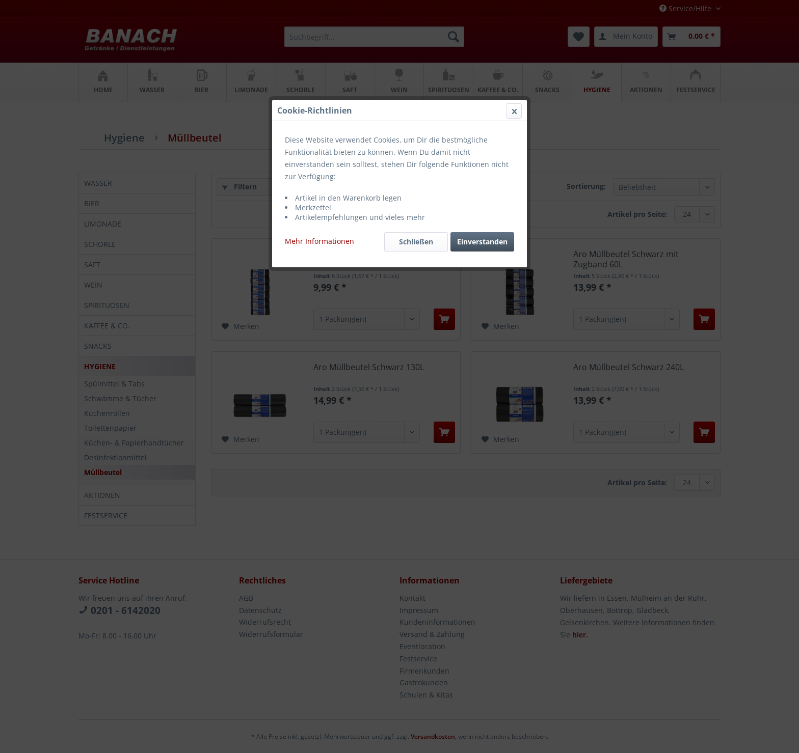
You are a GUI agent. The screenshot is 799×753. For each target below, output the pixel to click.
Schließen (416, 241)
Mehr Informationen (319, 241)
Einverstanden (482, 241)
